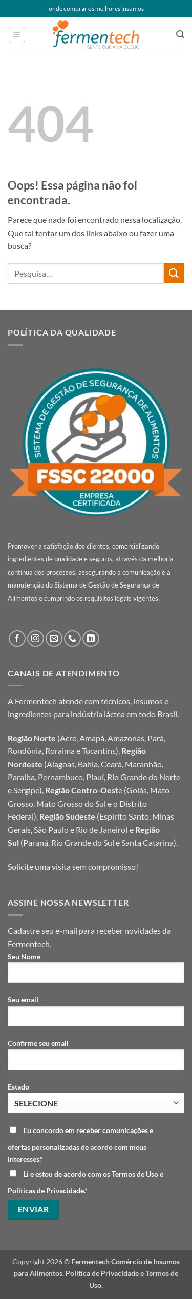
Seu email (96, 1014)
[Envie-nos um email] (54, 638)
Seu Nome (96, 971)
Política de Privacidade (102, 1273)
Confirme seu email (96, 1058)
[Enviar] (174, 273)
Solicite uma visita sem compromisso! (73, 866)
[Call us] (72, 638)
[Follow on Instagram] (35, 638)
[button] (17, 35)
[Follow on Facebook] (17, 638)
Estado (96, 1097)
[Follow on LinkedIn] (90, 638)
